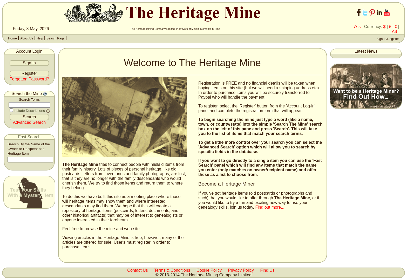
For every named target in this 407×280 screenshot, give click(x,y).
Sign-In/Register (387, 39)
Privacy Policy (241, 270)
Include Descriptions (29, 111)
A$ (394, 31)
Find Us (267, 270)
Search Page (55, 38)
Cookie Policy (209, 270)
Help (40, 38)
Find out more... (269, 207)
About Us (26, 38)
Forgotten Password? (29, 79)
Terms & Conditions (172, 270)
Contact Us (137, 270)
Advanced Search (29, 122)
